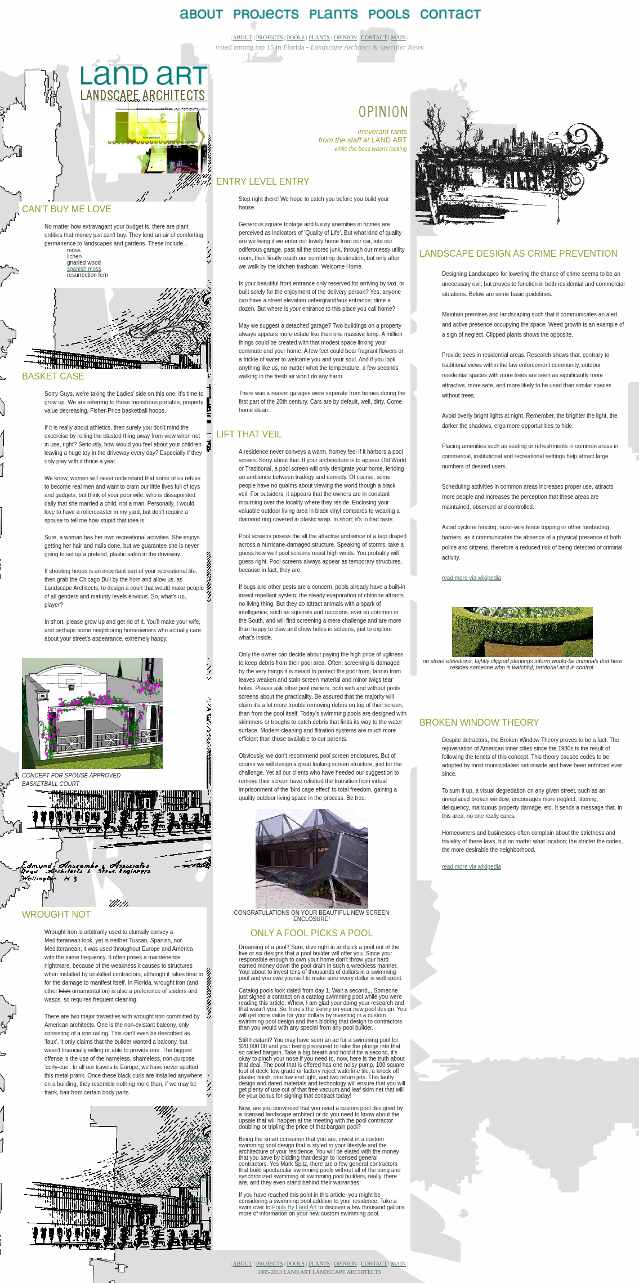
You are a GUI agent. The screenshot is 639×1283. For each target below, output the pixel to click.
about (198, 1137)
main (199, 1198)
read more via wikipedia (471, 578)
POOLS (296, 37)
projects (193, 1158)
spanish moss (84, 269)
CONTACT (374, 37)
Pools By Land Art (295, 1207)
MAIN (398, 37)
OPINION (345, 37)
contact (195, 1178)
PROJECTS (269, 37)
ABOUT (242, 37)
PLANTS (319, 37)
